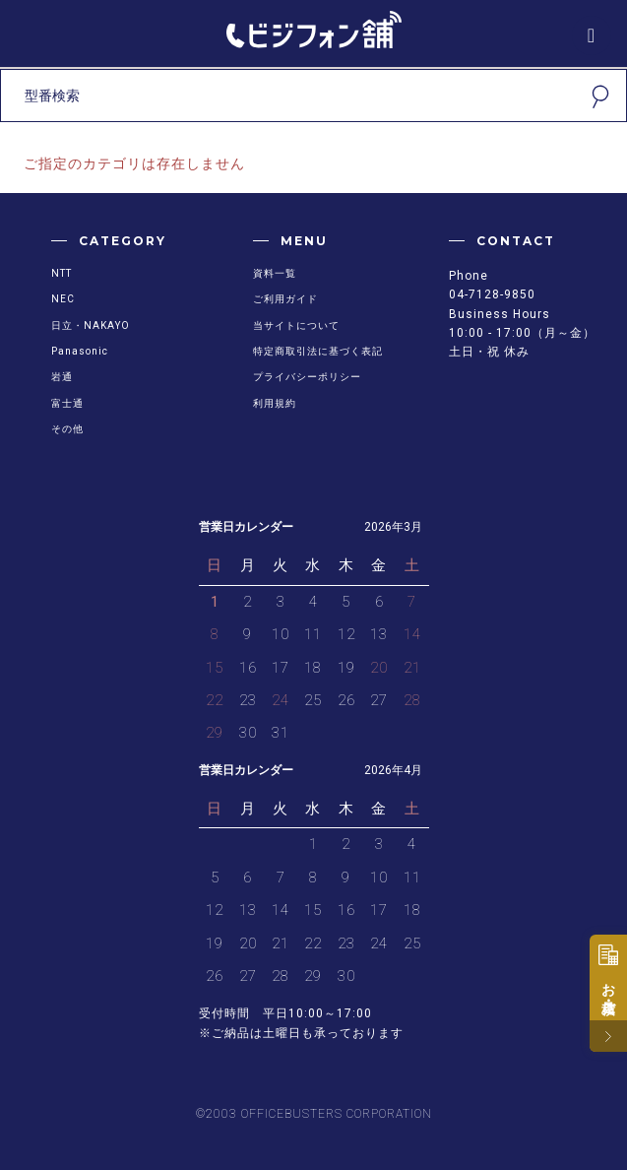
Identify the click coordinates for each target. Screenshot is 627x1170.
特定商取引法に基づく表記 (318, 351)
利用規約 (274, 403)
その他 (67, 428)
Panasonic (79, 351)
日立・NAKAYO (90, 325)
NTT (61, 273)
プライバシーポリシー (307, 376)
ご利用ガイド (285, 298)
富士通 (67, 403)
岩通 (62, 376)
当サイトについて (296, 325)
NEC (63, 298)
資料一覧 (274, 273)
